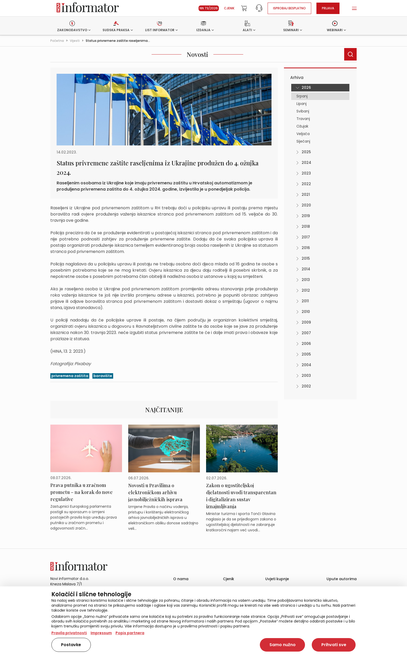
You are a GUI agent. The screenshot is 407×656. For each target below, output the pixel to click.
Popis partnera (130, 632)
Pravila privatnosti (69, 632)
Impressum (101, 632)
